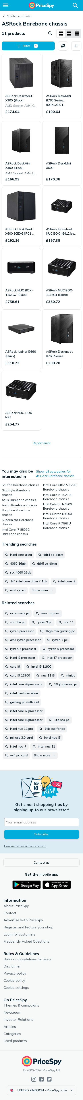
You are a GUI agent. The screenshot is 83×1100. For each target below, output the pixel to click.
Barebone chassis (19, 16)
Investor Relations (18, 1019)
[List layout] (69, 34)
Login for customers (19, 934)
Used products (15, 1041)
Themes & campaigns (21, 1005)
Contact (10, 913)
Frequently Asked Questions (26, 941)
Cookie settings (16, 987)
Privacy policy (15, 973)
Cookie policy (14, 980)
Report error (41, 443)
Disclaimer (12, 966)
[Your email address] (41, 822)
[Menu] (5, 5)
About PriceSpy (16, 906)
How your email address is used (25, 846)
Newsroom (12, 1012)
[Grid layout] (61, 34)
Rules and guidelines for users (27, 959)
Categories (12, 1033)
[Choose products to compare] (63, 46)
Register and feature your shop (28, 927)
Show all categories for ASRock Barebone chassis (55, 473)
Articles (10, 1026)
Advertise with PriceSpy (23, 920)
